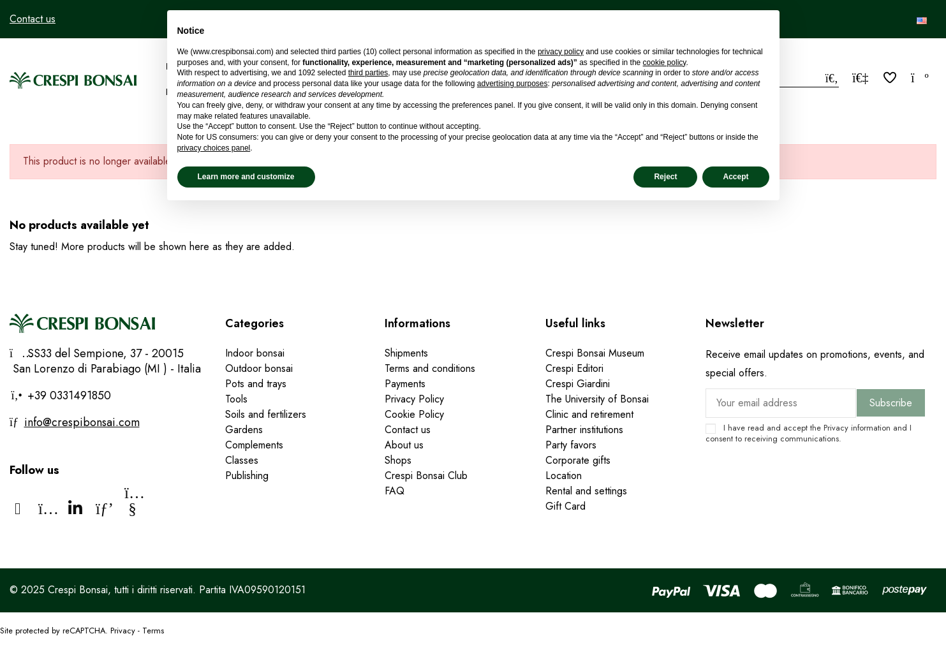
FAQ (394, 491)
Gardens (244, 429)
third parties (368, 72)
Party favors (570, 445)
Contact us (32, 18)
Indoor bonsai (255, 353)
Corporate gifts (577, 460)
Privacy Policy (414, 399)
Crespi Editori (574, 368)
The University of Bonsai (597, 399)
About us (404, 445)
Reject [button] (665, 176)
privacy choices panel (214, 148)
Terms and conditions (430, 368)
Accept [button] (735, 176)
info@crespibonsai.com (82, 422)
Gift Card (565, 506)
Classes (241, 460)
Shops (398, 460)
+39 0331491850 (67, 395)
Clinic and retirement (589, 414)
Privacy (836, 428)
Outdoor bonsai (259, 368)
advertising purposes (512, 83)
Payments (405, 383)
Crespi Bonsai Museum (594, 353)
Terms (153, 630)
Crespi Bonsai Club (426, 475)
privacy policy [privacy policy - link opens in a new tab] (561, 51)
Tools (236, 399)
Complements (254, 445)
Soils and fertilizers (265, 414)
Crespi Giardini (577, 383)
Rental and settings (586, 491)
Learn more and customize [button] (246, 176)
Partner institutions (584, 429)
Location (563, 475)
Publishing (247, 475)
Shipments (406, 353)
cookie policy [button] (664, 62)
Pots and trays (255, 383)
